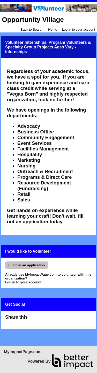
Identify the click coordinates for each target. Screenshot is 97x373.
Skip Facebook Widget (46, 319)
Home (52, 29)
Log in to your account (78, 29)
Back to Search (31, 29)
